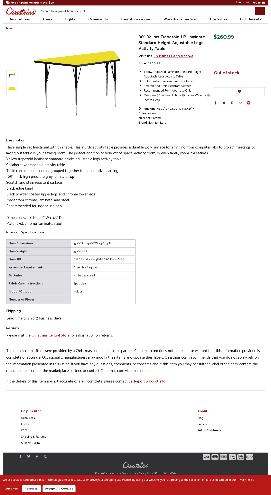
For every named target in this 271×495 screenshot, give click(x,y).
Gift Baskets (250, 19)
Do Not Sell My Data (165, 474)
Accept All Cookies (59, 489)
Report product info (149, 381)
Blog (200, 418)
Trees (47, 19)
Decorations (19, 19)
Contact (26, 424)
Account (242, 3)
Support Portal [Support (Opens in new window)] (30, 443)
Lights (70, 19)
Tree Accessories (136, 19)
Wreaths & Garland (180, 19)
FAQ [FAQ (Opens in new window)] (24, 430)
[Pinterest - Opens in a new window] (36, 456)
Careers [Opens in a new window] (202, 424)
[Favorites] (239, 91)
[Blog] (44, 456)
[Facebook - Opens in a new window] (19, 456)
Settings (11, 489)
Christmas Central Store (173, 56)
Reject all (31, 489)
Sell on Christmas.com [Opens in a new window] (211, 430)
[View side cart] (263, 2)
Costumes (218, 19)
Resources (28, 418)
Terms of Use (129, 474)
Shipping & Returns (33, 436)
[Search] (260, 11)
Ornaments (98, 19)
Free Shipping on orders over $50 (30, 3)
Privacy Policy (145, 474)
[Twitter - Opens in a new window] (27, 456)
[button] (215, 102)
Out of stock (226, 73)
